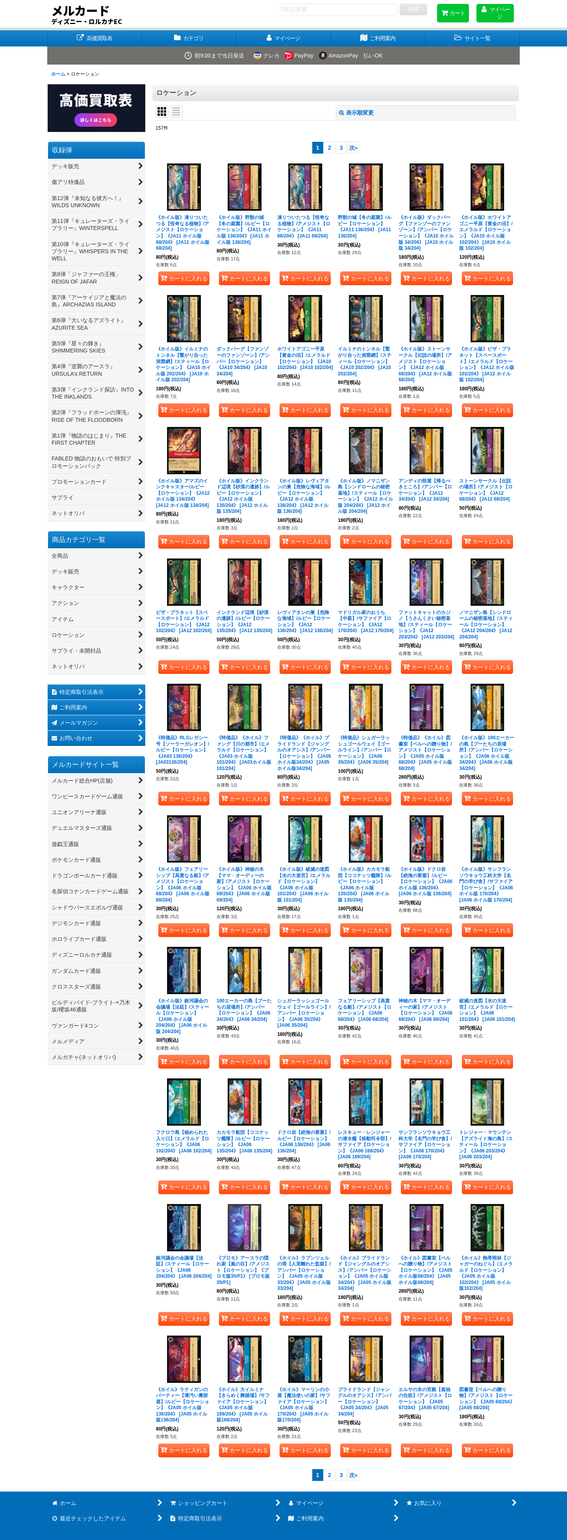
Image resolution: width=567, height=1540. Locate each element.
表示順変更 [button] (356, 112)
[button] (472, 38)
